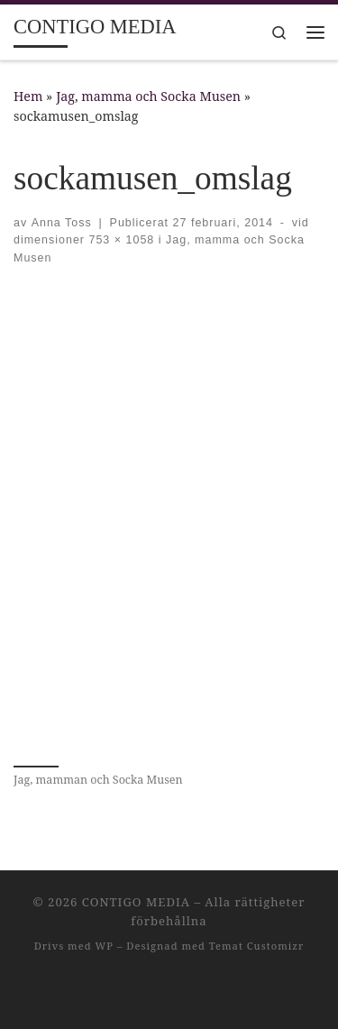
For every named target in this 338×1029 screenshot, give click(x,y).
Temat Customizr (257, 945)
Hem (28, 96)
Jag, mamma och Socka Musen (148, 96)
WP (104, 945)
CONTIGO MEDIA (136, 902)
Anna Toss (62, 222)
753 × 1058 (119, 240)
